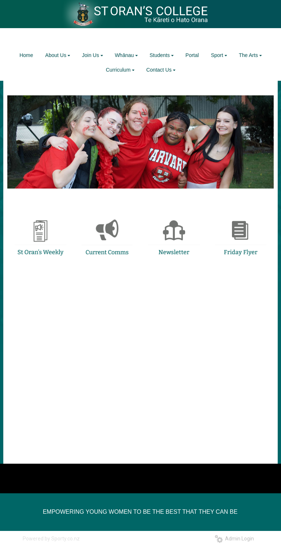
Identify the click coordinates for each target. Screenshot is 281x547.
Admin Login (234, 539)
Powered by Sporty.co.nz (51, 539)
